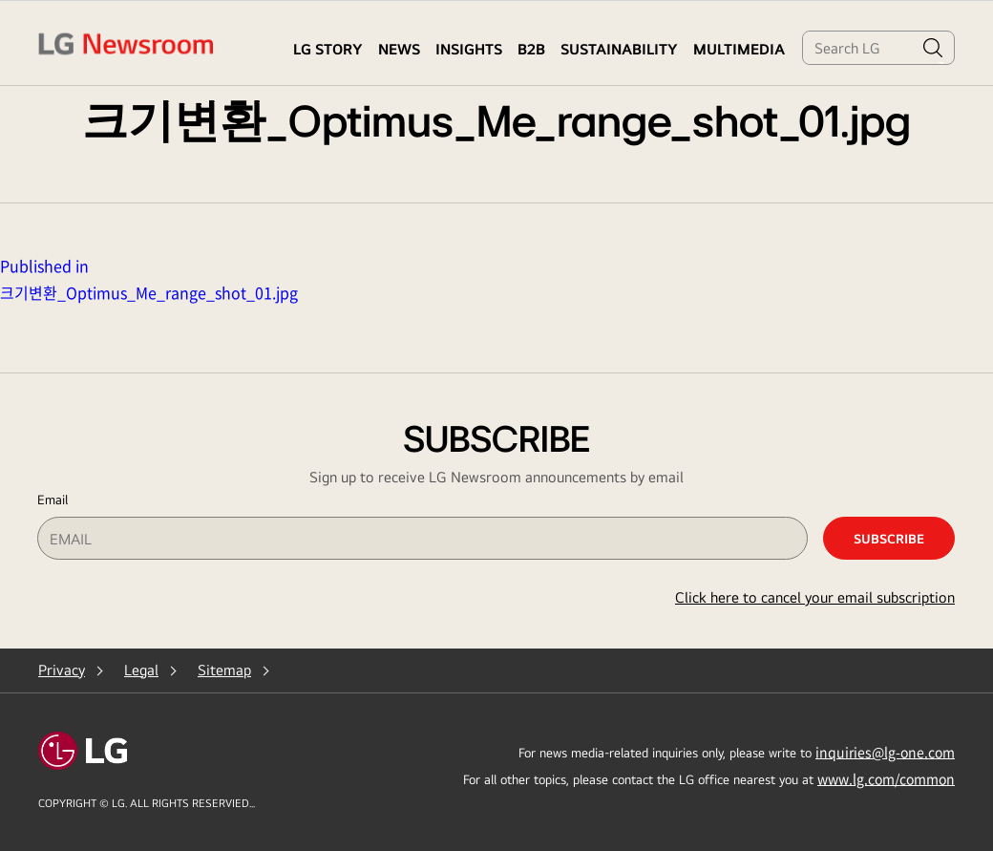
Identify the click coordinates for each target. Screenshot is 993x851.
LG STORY (328, 49)
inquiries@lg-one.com (885, 751)
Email (52, 499)
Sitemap (224, 670)
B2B (531, 49)
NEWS (399, 49)
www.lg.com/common (886, 778)
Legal (141, 670)
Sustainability (619, 49)
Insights (468, 49)
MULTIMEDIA (739, 49)
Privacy (61, 670)
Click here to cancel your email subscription (815, 597)
